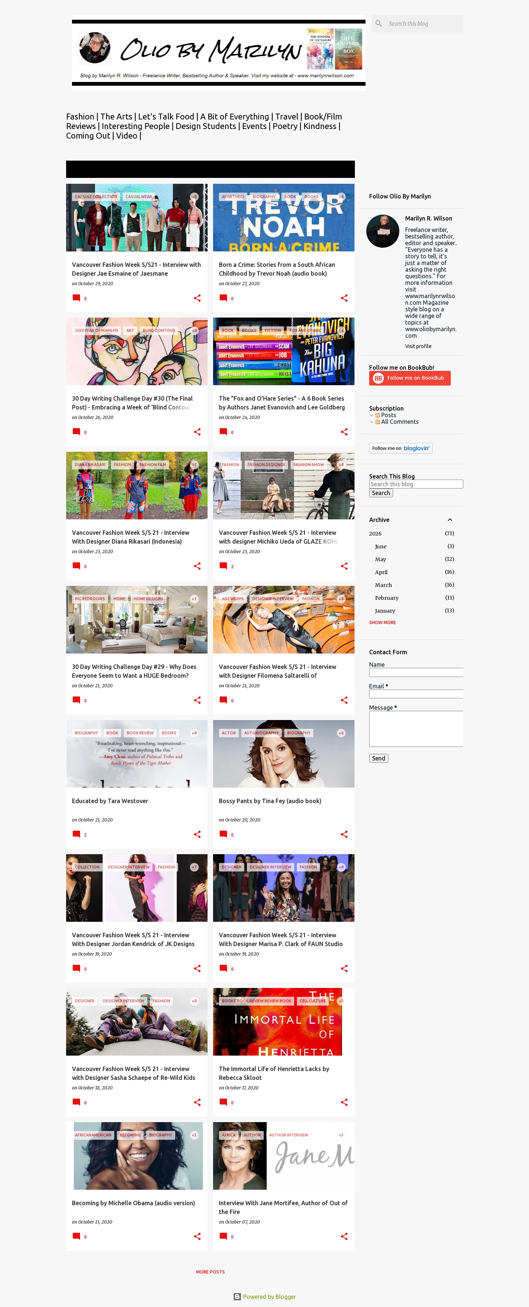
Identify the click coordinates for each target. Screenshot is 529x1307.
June (380, 546)
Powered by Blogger (264, 1296)
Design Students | (209, 125)
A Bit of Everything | (237, 116)
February (387, 598)
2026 (375, 533)
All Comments (397, 421)
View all (339, 170)
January (385, 611)
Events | (257, 125)
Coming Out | (91, 135)
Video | (128, 135)
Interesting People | (139, 125)
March (383, 585)
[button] (197, 299)
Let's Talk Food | (169, 116)
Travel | (289, 116)
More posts (210, 1272)
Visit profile (418, 346)
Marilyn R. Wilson (428, 218)
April (381, 572)
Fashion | (83, 116)
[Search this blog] (424, 23)
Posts (385, 415)
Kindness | (322, 125)
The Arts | (119, 116)
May (380, 559)
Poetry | (288, 125)
